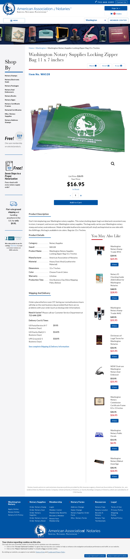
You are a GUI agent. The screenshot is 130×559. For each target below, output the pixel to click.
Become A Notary (99, 514)
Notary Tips (100, 518)
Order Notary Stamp (38, 507)
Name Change (76, 510)
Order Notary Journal (38, 518)
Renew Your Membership (54, 520)
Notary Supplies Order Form (80, 514)
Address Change (77, 507)
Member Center (55, 510)
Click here (13, 246)
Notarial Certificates (13, 110)
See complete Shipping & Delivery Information (49, 346)
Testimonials (100, 521)
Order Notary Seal (37, 510)
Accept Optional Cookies (95, 556)
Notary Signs (10, 100)
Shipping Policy (114, 514)
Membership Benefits (58, 513)
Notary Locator (101, 510)
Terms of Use (40, 552)
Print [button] (119, 66)
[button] (115, 8)
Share (93, 66)
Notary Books (10, 96)
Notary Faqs (100, 507)
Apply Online (13, 509)
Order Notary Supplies (35, 514)
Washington (41, 48)
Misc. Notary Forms (79, 518)
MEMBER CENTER (118, 20)
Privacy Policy (117, 510)
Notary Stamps (11, 76)
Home (31, 48)
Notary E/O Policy (15, 515)
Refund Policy (117, 518)
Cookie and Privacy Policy (56, 552)
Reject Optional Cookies (117, 556)
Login (51, 507)
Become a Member (56, 516)
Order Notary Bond (37, 521)
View (114, 264)
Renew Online (13, 512)
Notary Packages (12, 86)
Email (106, 66)
